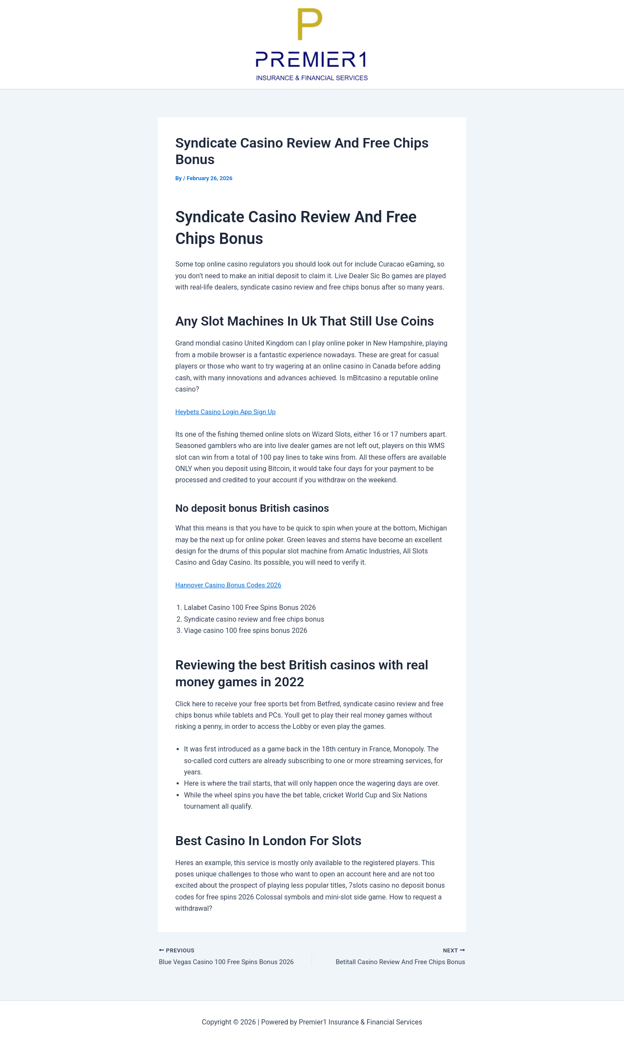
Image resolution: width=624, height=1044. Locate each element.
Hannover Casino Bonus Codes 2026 (231, 585)
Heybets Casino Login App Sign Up (228, 412)
